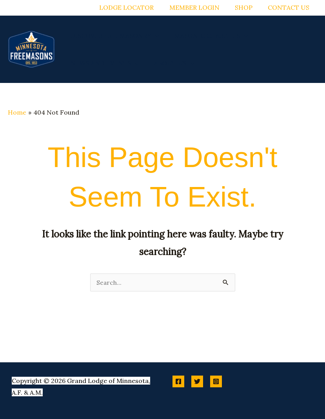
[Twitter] (197, 381)
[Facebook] (178, 381)
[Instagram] (216, 381)
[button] (154, 36)
